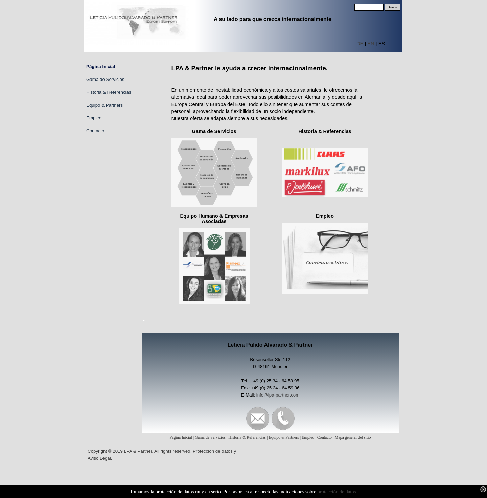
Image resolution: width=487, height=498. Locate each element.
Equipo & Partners (284, 437)
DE (359, 43)
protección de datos (336, 491)
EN (370, 43)
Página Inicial (181, 437)
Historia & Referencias (247, 437)
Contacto (324, 437)
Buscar (393, 7)
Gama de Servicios (210, 437)
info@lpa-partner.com (278, 395)
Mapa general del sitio (353, 437)
